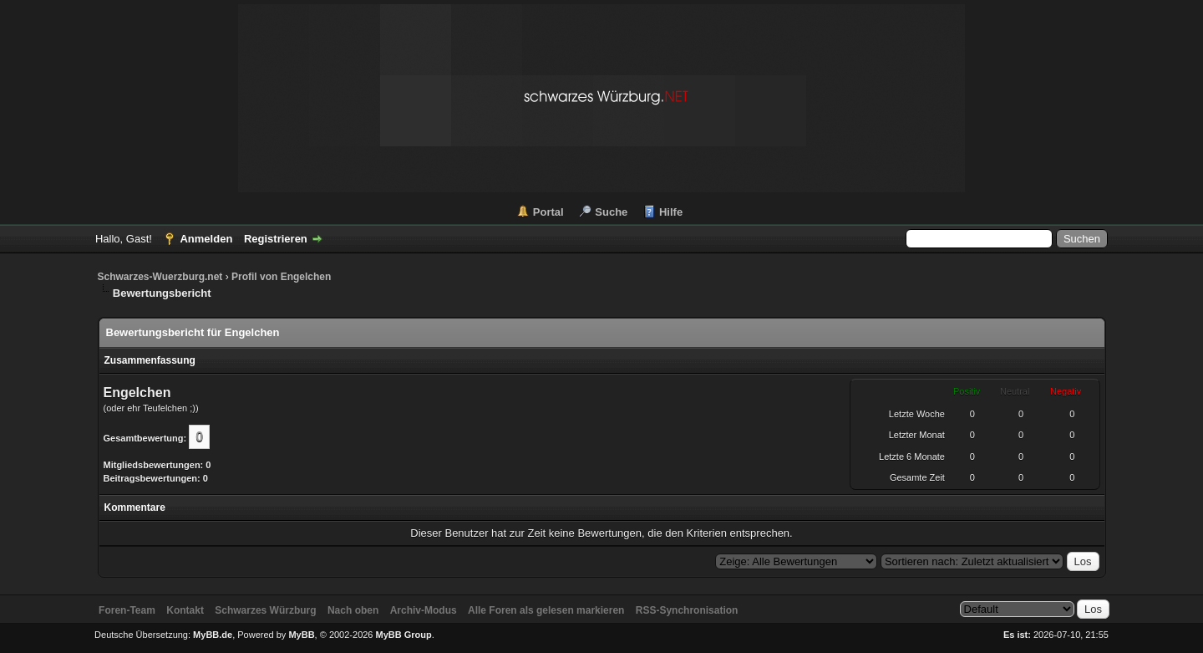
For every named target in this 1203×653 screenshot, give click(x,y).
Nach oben (352, 610)
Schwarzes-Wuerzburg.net (160, 277)
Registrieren (275, 238)
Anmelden (206, 238)
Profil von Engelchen (281, 277)
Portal (548, 212)
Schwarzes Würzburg (265, 610)
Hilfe (671, 212)
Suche (611, 212)
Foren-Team (127, 610)
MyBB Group (404, 635)
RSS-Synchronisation (687, 610)
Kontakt (185, 610)
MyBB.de (212, 635)
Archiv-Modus (423, 610)
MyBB (301, 635)
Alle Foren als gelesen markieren (546, 610)
